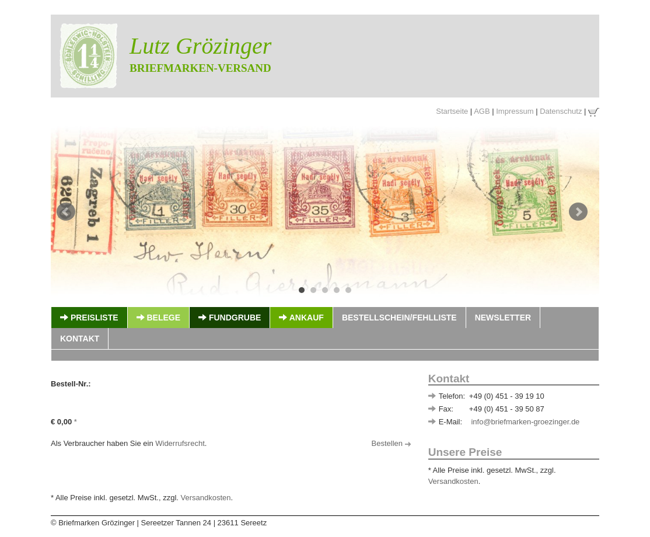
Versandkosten (453, 481)
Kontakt (79, 338)
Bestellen (391, 443)
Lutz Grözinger (200, 46)
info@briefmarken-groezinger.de (525, 421)
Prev (66, 212)
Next (578, 212)
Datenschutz (561, 111)
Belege (158, 317)
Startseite (452, 111)
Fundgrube (229, 317)
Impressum (514, 111)
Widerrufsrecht (180, 443)
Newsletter (503, 317)
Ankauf (301, 317)
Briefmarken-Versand (200, 68)
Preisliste (89, 317)
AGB (482, 111)
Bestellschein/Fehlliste (399, 317)
